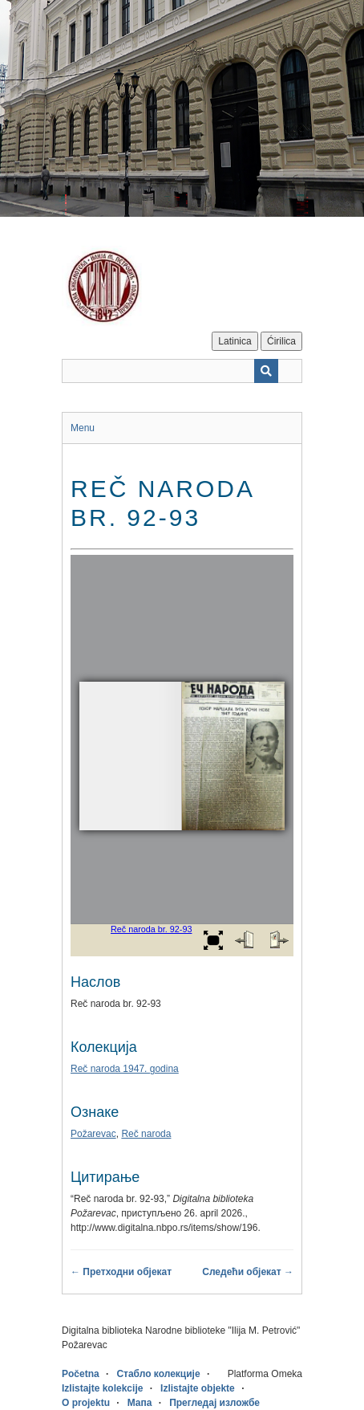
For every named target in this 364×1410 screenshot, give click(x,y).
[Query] (182, 371)
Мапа (139, 1402)
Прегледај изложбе (214, 1402)
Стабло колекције (158, 1373)
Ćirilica (281, 341)
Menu (83, 428)
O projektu (86, 1402)
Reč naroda (146, 1133)
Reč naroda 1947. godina (125, 1068)
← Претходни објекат (121, 1272)
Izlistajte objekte (197, 1388)
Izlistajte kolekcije (102, 1388)
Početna (80, 1373)
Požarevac (93, 1133)
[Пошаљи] (266, 371)
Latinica (234, 341)
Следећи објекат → (247, 1272)
